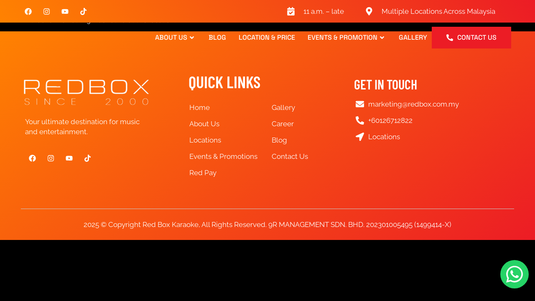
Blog (217, 37)
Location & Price (267, 37)
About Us (175, 37)
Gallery (413, 37)
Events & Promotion (347, 37)
